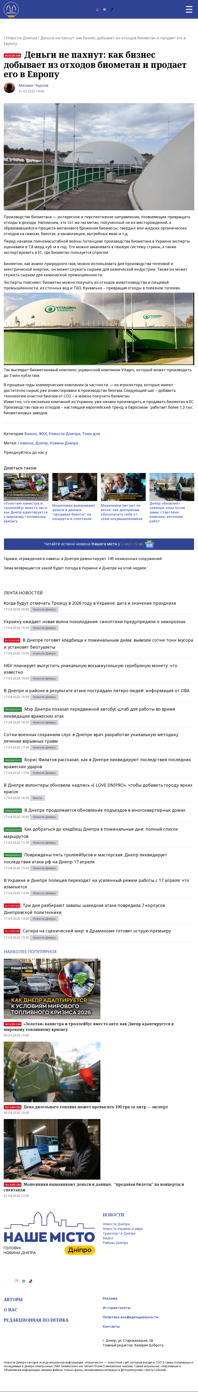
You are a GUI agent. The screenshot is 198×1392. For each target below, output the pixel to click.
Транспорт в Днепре (119, 1233)
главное (25, 443)
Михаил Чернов (33, 85)
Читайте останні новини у (99, 544)
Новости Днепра (21, 37)
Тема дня (91, 433)
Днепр (41, 443)
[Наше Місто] (11, 9)
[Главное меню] (189, 9)
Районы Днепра (115, 1242)
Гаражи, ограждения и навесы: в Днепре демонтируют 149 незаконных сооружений (83, 558)
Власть (37, 798)
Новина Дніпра (64, 443)
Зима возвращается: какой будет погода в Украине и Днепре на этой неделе (75, 568)
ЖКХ (43, 433)
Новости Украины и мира (123, 1228)
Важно (31, 433)
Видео (108, 1238)
